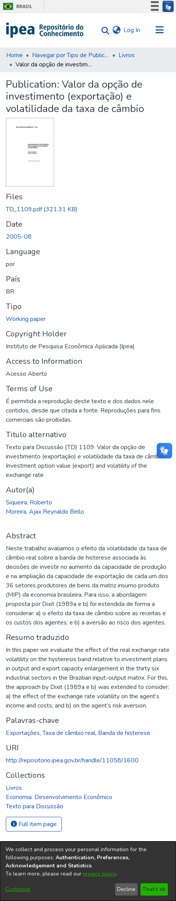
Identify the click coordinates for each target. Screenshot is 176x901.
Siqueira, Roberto (29, 502)
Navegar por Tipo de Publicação (70, 55)
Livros (126, 55)
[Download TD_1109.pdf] (42, 209)
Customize (17, 889)
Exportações (23, 733)
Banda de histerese (124, 733)
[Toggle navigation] (159, 30)
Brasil (16, 6)
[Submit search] (103, 30)
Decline (126, 889)
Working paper (26, 319)
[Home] (45, 30)
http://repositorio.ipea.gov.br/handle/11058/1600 (72, 760)
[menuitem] (116, 30)
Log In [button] (132, 30)
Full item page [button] (34, 824)
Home (14, 55)
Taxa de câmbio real (68, 733)
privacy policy (99, 873)
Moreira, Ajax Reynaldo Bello (45, 511)
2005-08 (19, 236)
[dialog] (88, 871)
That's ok (154, 889)
